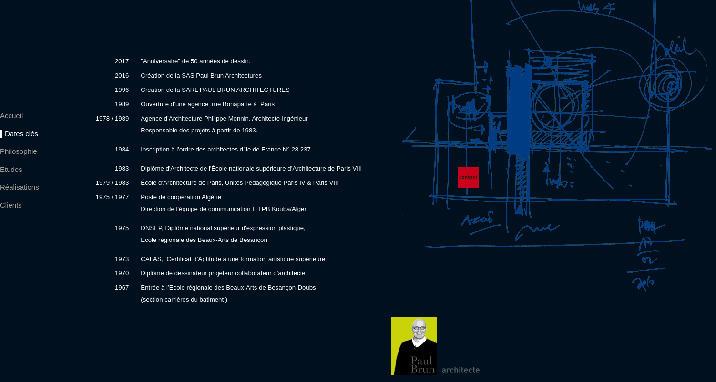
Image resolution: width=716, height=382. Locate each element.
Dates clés (21, 134)
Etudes (11, 169)
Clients (11, 205)
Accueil (11, 115)
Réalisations (19, 187)
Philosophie (18, 151)
